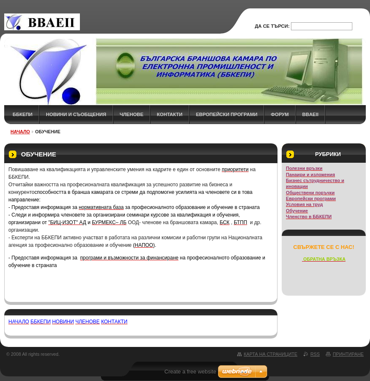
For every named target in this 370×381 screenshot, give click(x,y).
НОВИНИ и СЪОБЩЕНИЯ (76, 114)
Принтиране (348, 354)
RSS (315, 354)
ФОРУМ (280, 114)
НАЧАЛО (20, 131)
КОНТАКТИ (169, 114)
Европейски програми (226, 114)
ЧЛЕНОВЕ (132, 114)
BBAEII (310, 114)
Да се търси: (272, 26)
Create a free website (190, 371)
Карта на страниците (270, 354)
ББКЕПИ (22, 114)
